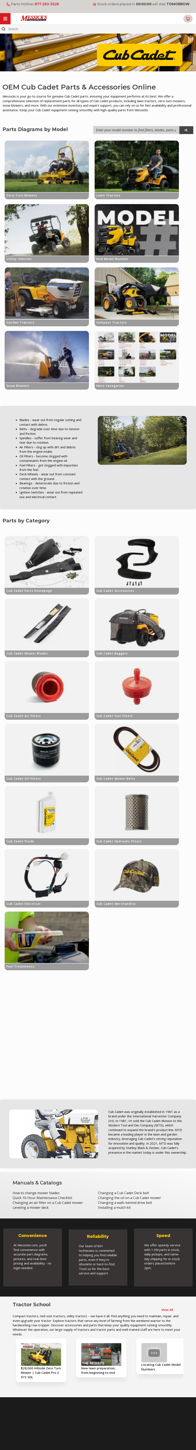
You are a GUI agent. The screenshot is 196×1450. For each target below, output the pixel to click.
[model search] (186, 130)
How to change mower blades (36, 1193)
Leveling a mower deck (31, 1207)
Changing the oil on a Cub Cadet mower (129, 1197)
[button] (188, 19)
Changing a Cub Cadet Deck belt (123, 1193)
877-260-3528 (47, 4)
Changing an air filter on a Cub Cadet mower (48, 1202)
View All (167, 1310)
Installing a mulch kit (114, 1207)
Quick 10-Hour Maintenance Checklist (42, 1197)
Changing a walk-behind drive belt (125, 1202)
